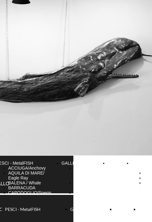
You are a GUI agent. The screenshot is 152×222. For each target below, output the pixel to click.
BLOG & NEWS (140, 166)
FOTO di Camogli (82, 195)
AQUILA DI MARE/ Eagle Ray (26, 175)
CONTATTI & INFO (118, 166)
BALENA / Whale (24, 182)
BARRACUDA (22, 187)
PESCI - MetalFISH (23, 209)
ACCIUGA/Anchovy (27, 168)
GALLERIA (72, 163)
